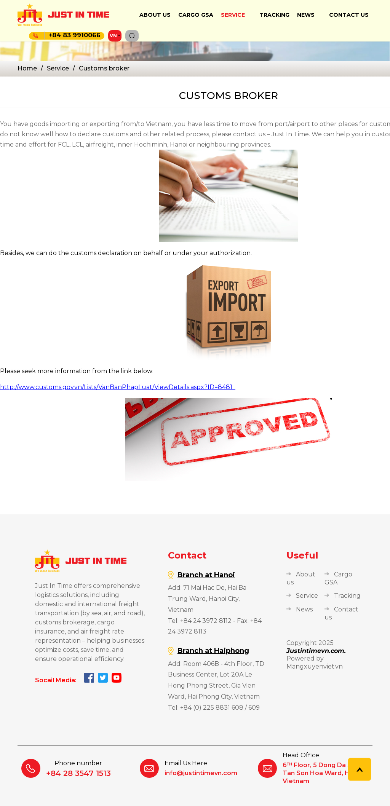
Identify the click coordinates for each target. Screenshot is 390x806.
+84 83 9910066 (72, 35)
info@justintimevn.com (201, 773)
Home (27, 68)
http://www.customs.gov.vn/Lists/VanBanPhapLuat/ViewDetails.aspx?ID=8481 (117, 387)
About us (155, 14)
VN (113, 35)
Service (233, 14)
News (306, 14)
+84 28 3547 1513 (78, 773)
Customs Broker (104, 68)
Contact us (349, 14)
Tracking (274, 14)
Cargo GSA (195, 14)
